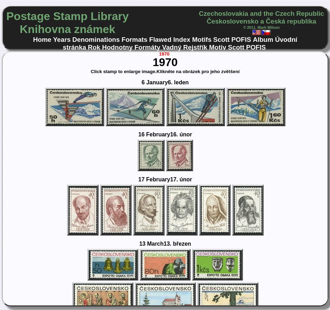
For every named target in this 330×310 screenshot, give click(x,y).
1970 (164, 54)
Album (263, 39)
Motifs (201, 39)
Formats (134, 39)
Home (42, 39)
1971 (176, 54)
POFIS (241, 39)
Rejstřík (195, 47)
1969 (152, 54)
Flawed (160, 39)
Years (62, 39)
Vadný (172, 47)
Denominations (96, 39)
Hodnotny (117, 47)
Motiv (217, 47)
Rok (94, 47)
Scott (221, 39)
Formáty (147, 47)
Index (181, 39)
